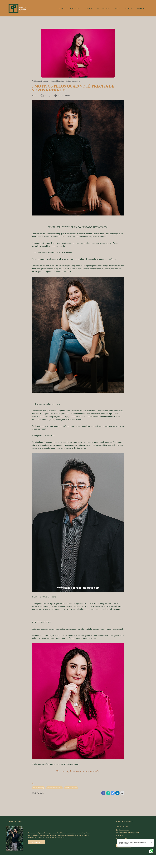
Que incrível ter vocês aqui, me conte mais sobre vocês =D (149, 845)
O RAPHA (128, 8)
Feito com (78, 854)
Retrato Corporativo (73, 81)
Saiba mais (36, 839)
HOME (61, 8)
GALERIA (88, 8)
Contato (123, 842)
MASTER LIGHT (103, 8)
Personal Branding (57, 81)
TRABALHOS (74, 8)
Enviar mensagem (124, 827)
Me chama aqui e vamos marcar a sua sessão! (78, 771)
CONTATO (141, 8)
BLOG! (117, 8)
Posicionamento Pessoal (40, 81)
